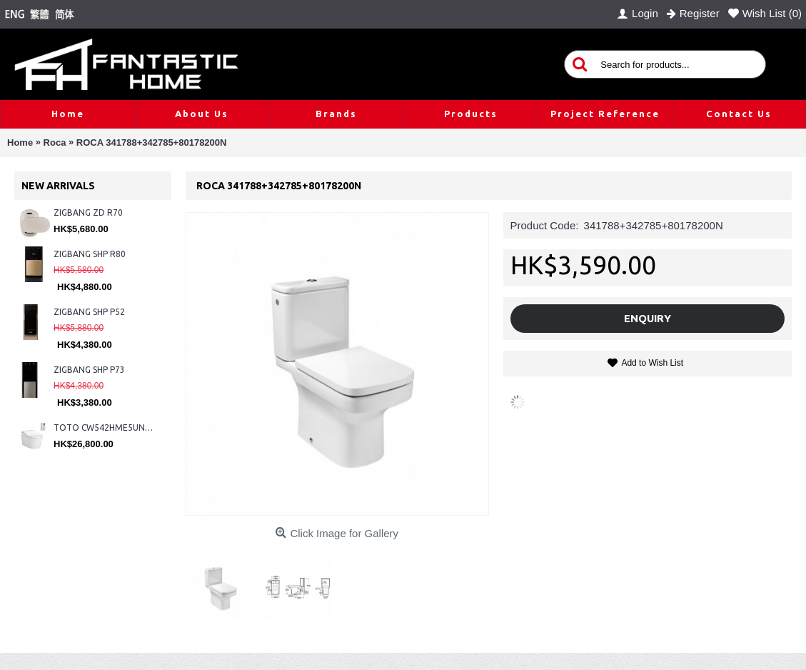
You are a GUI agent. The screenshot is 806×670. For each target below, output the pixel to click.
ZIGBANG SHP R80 (90, 254)
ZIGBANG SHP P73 (89, 369)
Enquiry (647, 318)
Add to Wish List (652, 363)
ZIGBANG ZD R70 (88, 212)
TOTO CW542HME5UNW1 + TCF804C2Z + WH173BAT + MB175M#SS (105, 427)
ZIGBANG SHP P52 (89, 311)
